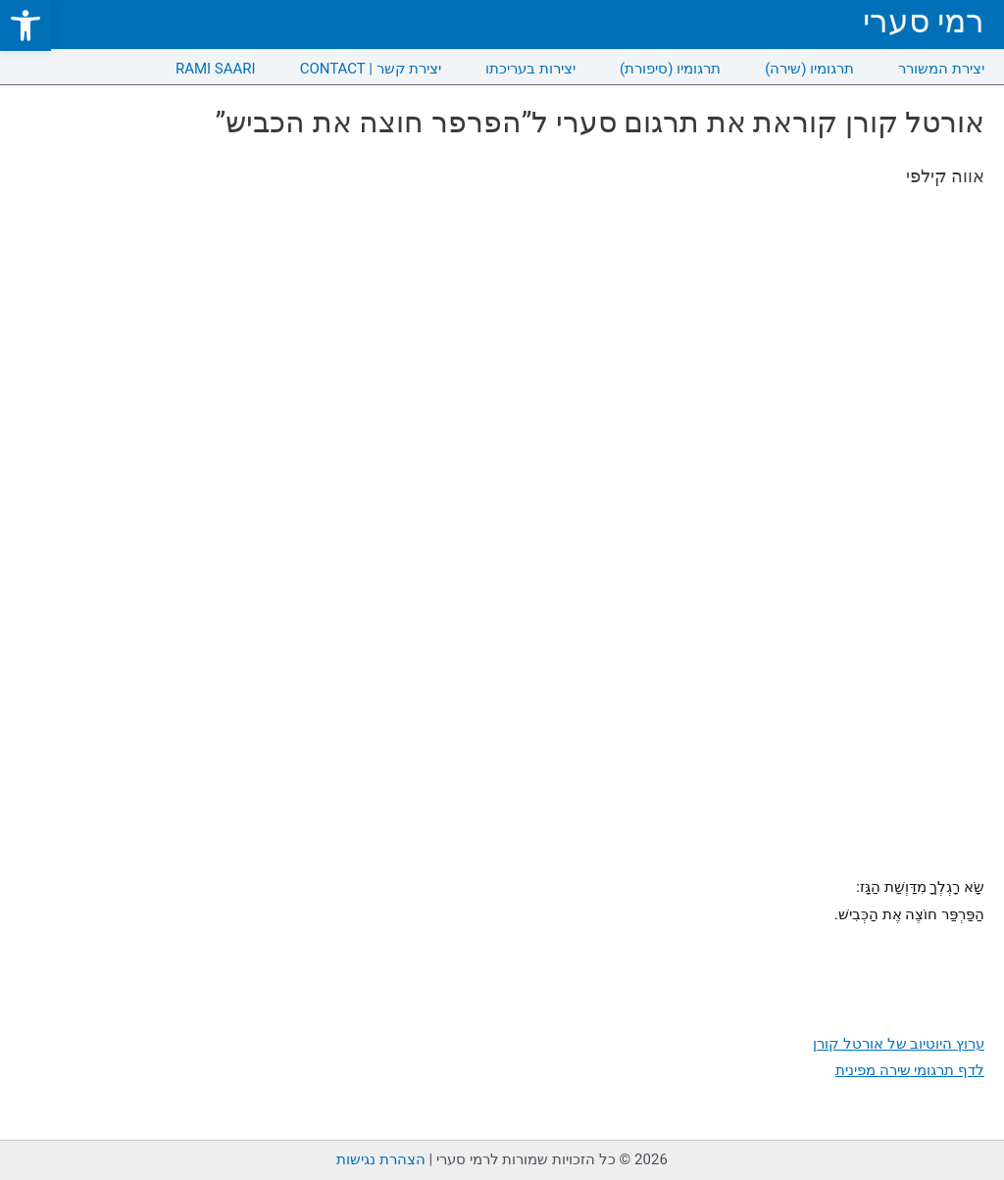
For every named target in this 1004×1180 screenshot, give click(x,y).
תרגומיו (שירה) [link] (809, 68)
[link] (25, 25)
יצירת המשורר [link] (941, 68)
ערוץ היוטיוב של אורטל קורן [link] (898, 1044)
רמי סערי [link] (923, 21)
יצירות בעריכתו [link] (530, 68)
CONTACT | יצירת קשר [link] (371, 68)
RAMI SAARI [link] (216, 68)
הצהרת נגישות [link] (381, 1159)
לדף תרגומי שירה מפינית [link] (909, 1070)
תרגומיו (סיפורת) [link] (670, 68)
